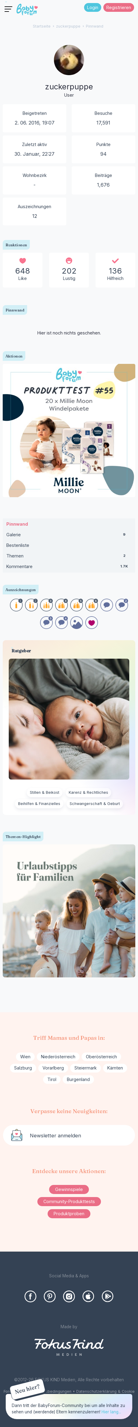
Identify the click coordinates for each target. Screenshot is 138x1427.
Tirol (51, 1079)
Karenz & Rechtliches (88, 792)
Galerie (69, 536)
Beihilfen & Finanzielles (39, 803)
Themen (69, 557)
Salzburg (23, 1067)
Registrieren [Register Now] (118, 7)
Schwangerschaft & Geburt (95, 803)
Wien (25, 1056)
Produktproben (69, 1213)
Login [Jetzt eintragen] (92, 7)
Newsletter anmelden (55, 1136)
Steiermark (85, 1067)
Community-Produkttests (69, 1201)
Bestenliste (17, 545)
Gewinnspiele (69, 1189)
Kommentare (69, 568)
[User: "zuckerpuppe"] (69, 72)
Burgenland (78, 1079)
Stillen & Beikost (44, 792)
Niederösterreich (58, 1056)
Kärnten (115, 1067)
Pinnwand (17, 524)
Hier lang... (111, 1411)
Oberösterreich (101, 1056)
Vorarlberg (53, 1067)
